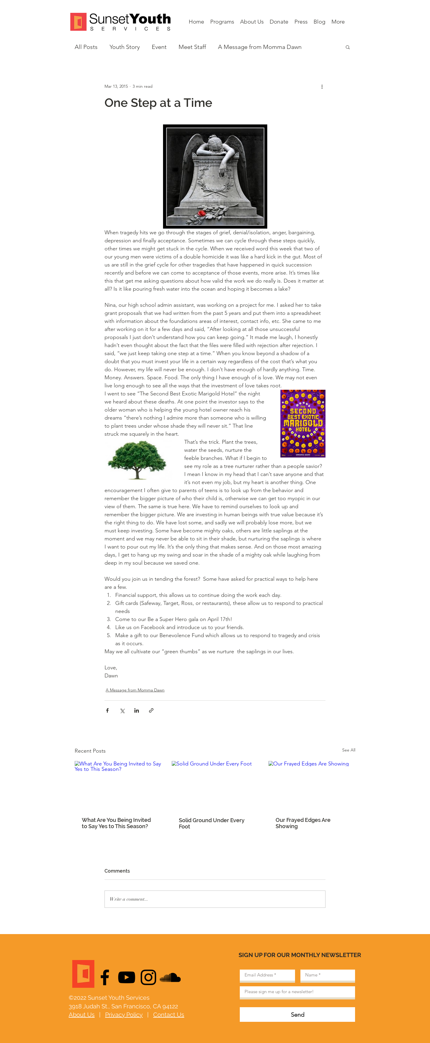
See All (348, 750)
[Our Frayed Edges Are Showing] (311, 785)
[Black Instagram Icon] (148, 977)
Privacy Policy (124, 1014)
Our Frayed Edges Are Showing (303, 823)
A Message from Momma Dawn (260, 46)
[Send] (297, 1014)
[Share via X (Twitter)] (122, 710)
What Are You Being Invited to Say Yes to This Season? (116, 823)
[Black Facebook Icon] (104, 977)
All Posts (86, 46)
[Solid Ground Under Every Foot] (215, 785)
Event (159, 46)
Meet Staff (192, 46)
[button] (348, 46)
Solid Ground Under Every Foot (212, 823)
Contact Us (168, 1014)
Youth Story (125, 46)
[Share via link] (151, 710)
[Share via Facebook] (107, 710)
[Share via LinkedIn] (136, 710)
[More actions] (321, 86)
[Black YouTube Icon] (126, 977)
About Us (82, 1014)
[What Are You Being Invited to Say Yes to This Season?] (118, 785)
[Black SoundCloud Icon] (170, 977)
